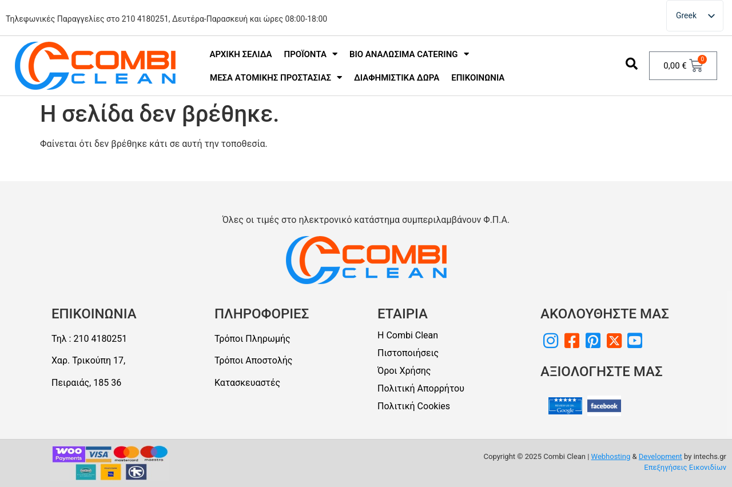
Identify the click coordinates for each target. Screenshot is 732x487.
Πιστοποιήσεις (408, 353)
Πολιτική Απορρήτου (420, 388)
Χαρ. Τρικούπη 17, (88, 360)
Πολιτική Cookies (413, 406)
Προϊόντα (310, 54)
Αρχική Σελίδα (241, 54)
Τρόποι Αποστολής (253, 360)
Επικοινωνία (477, 78)
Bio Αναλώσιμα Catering (409, 54)
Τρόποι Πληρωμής (252, 338)
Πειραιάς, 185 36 (86, 382)
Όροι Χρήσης (404, 370)
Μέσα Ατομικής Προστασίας (276, 77)
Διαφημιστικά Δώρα (396, 78)
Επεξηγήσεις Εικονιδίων (685, 467)
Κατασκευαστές (247, 382)
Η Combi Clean (407, 335)
